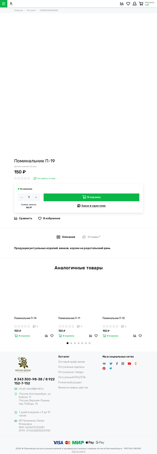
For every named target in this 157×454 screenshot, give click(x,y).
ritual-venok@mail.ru (31, 388)
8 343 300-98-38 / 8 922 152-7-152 (34, 381)
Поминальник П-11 (69, 318)
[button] (67, 343)
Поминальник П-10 (114, 318)
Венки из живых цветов (73, 387)
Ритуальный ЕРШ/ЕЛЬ (72, 377)
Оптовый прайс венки (71, 361)
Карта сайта (78, 451)
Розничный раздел (70, 382)
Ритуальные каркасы (71, 367)
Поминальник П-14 (25, 318)
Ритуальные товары (71, 372)
